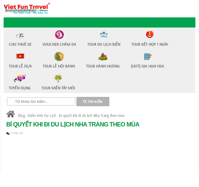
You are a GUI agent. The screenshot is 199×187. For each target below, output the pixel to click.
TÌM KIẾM (93, 102)
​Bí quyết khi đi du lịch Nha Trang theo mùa (91, 115)
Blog (21, 115)
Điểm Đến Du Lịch (42, 115)
